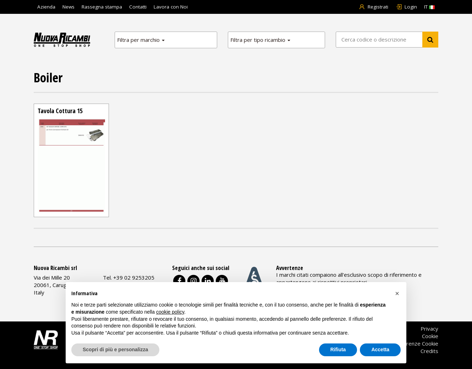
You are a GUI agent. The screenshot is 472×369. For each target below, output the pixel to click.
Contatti (138, 7)
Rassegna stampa (102, 7)
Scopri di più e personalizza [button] (115, 349)
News (68, 7)
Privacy (429, 328)
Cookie (430, 336)
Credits (429, 350)
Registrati (374, 7)
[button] (397, 293)
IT (429, 7)
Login (406, 7)
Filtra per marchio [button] (141, 39)
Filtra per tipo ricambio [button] (260, 39)
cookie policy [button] (170, 312)
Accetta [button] (380, 349)
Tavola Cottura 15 (60, 110)
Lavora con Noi (171, 7)
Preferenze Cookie (415, 343)
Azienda (46, 7)
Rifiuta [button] (338, 349)
